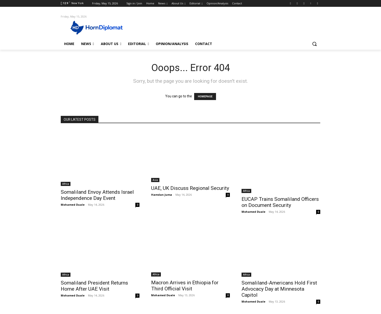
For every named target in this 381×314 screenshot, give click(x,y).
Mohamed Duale (73, 204)
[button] (314, 44)
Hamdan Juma (161, 194)
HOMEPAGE (205, 96)
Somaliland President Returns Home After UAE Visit (94, 286)
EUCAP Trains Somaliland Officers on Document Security (280, 202)
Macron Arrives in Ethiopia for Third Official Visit (184, 286)
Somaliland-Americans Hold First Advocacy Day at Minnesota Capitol (279, 289)
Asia (155, 180)
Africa (65, 183)
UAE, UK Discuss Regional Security (190, 188)
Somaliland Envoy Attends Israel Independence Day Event (97, 195)
